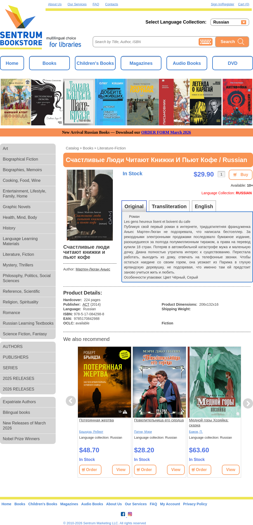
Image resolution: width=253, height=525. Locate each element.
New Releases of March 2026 (24, 425)
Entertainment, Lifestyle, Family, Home (24, 193)
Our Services (77, 4)
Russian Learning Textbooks (28, 323)
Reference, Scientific (21, 291)
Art (5, 148)
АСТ (85, 304)
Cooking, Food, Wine (21, 180)
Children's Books (95, 63)
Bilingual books (16, 412)
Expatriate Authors (19, 402)
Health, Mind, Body (20, 217)
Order (91, 470)
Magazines (141, 63)
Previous (71, 401)
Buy (244, 174)
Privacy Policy (195, 504)
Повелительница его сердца (159, 420)
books (88, 148)
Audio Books (187, 63)
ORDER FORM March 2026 (166, 132)
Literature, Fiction (18, 254)
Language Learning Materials (20, 241)
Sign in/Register (222, 4)
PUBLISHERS (15, 357)
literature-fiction (111, 148)
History (9, 228)
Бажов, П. (196, 432)
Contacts (111, 4)
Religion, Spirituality (20, 302)
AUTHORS (13, 346)
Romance (11, 312)
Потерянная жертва (96, 420)
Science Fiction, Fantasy (25, 334)
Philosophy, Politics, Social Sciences (27, 278)
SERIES (10, 368)
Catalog (72, 148)
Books (49, 63)
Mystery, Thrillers (18, 265)
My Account (170, 504)
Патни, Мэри (143, 432)
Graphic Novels (16, 207)
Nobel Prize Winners (21, 439)
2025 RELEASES (18, 378)
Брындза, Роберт (91, 432)
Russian (221, 22)
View (120, 470)
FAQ (96, 4)
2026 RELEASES (18, 389)
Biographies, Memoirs (22, 170)
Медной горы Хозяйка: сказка (208, 422)
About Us (54, 4)
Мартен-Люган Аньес (93, 269)
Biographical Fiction (20, 159)
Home (12, 63)
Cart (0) (243, 4)
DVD (232, 63)
